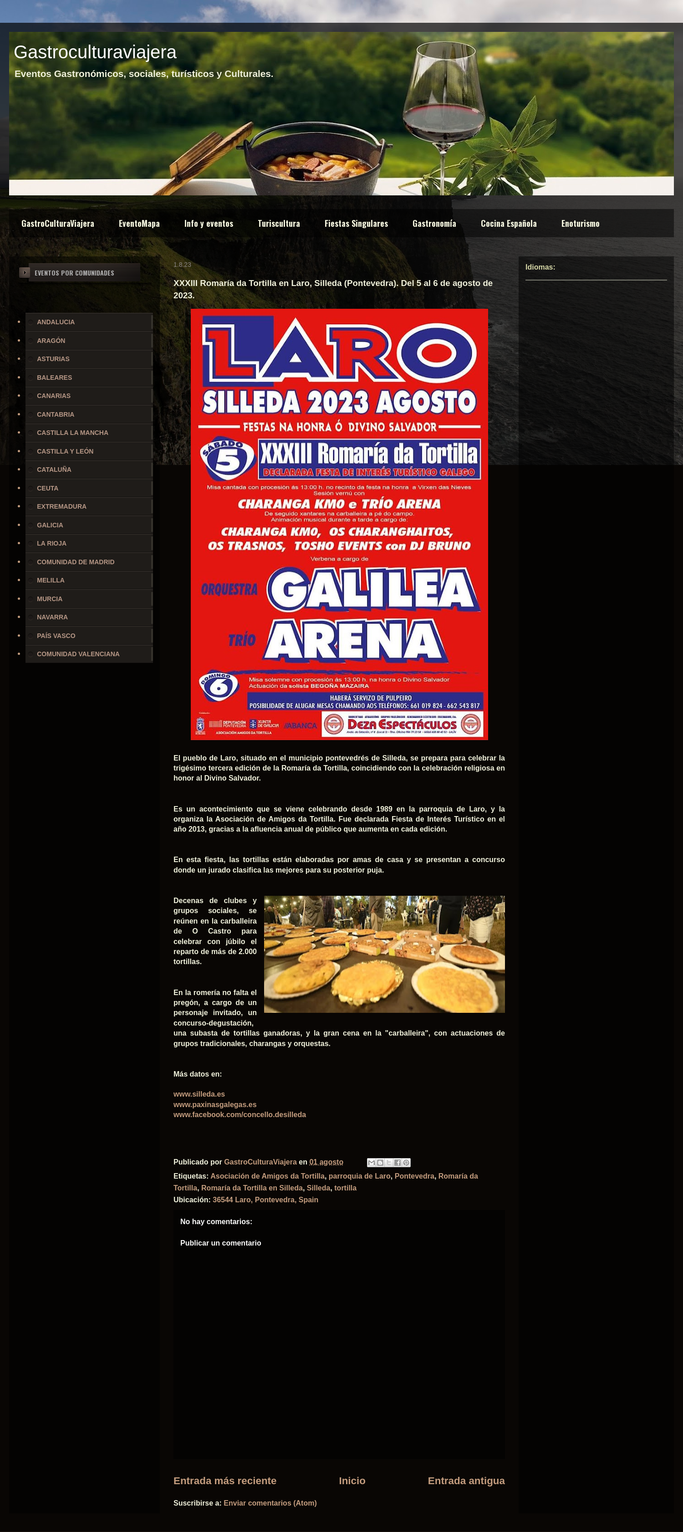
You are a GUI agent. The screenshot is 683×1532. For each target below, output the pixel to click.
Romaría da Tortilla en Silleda (252, 1188)
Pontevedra (414, 1176)
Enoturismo (580, 223)
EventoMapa (139, 223)
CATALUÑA (54, 469)
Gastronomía (434, 223)
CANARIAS (54, 395)
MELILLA (51, 580)
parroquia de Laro (360, 1176)
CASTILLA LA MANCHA (72, 432)
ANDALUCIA (56, 322)
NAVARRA (52, 617)
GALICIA (50, 525)
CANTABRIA (55, 414)
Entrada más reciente (225, 1480)
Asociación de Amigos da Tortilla (267, 1176)
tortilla (345, 1188)
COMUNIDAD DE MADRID (75, 562)
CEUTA (47, 488)
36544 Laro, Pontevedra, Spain (265, 1200)
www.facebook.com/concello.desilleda (239, 1114)
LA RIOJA (51, 543)
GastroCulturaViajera (57, 223)
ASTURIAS (53, 359)
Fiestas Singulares (356, 223)
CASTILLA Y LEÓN (65, 451)
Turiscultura (279, 223)
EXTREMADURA (62, 506)
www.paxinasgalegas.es (215, 1104)
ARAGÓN (51, 340)
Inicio (352, 1480)
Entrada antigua (466, 1480)
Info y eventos (208, 223)
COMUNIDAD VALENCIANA (78, 654)
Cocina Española (509, 223)
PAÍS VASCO (56, 635)
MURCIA (49, 599)
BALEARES (54, 377)
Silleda (319, 1188)
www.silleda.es (199, 1094)
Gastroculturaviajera (95, 52)
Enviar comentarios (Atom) (270, 1503)
